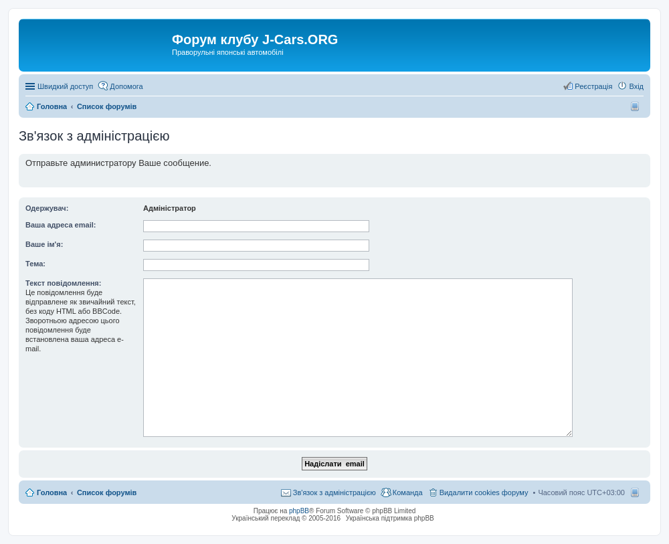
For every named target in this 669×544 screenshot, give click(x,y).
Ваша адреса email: (60, 225)
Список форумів (106, 492)
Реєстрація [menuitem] (593, 86)
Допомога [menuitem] (126, 86)
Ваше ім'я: (44, 244)
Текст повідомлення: (63, 283)
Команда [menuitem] (408, 492)
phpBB (299, 511)
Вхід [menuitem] (636, 86)
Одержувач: (46, 208)
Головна (52, 492)
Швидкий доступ (65, 86)
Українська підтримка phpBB (390, 518)
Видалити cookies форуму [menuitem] (484, 492)
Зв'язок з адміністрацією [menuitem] (334, 492)
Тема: (35, 264)
